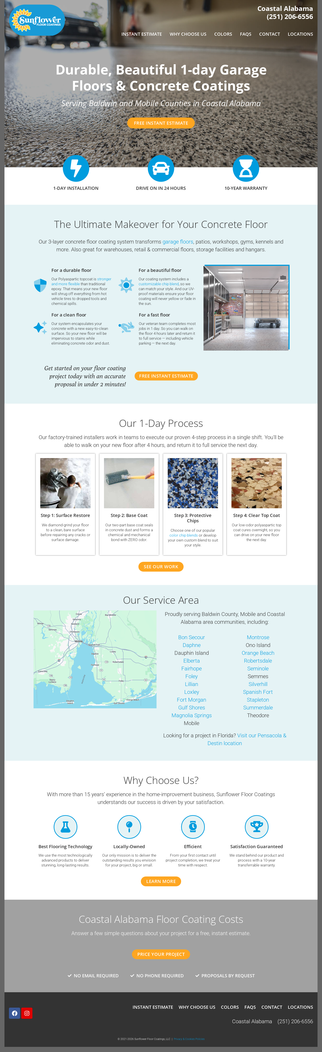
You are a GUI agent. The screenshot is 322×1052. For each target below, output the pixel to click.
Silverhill (258, 684)
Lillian (191, 684)
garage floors (178, 242)
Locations (300, 34)
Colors (223, 34)
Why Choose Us (188, 34)
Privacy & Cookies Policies (189, 1039)
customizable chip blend (159, 284)
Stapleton (258, 700)
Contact (269, 34)
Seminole (258, 669)
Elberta (191, 661)
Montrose (258, 638)
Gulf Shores (191, 708)
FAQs (245, 34)
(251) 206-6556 (290, 16)
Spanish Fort (258, 692)
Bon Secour (191, 638)
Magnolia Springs (192, 716)
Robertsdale (258, 661)
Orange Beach (258, 653)
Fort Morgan (191, 700)
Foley (191, 677)
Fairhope (191, 669)
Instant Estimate (141, 34)
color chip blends (183, 535)
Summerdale (258, 708)
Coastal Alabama (285, 8)
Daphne (192, 645)
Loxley (191, 692)
